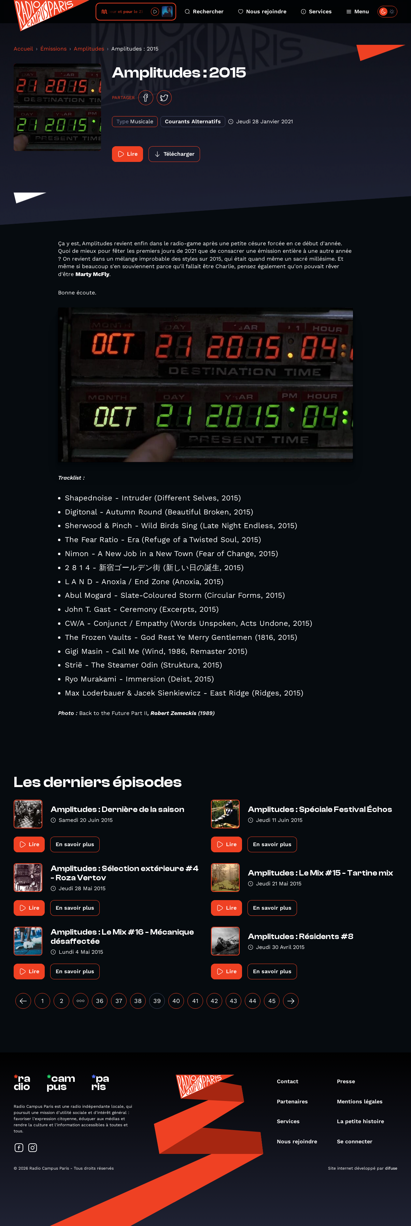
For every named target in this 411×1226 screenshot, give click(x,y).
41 (195, 1000)
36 (99, 1000)
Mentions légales (363, 1101)
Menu (357, 11)
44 (252, 1000)
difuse (391, 1168)
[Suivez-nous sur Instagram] (32, 1148)
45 (271, 1000)
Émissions (53, 48)
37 (118, 1000)
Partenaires (296, 1101)
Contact (291, 1081)
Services (316, 11)
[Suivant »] (290, 1000)
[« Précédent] (23, 1000)
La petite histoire (364, 1121)
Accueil (23, 48)
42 (214, 1000)
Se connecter (358, 1141)
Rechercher (204, 11)
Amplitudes (89, 48)
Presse (349, 1081)
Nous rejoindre (262, 11)
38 (138, 1000)
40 (176, 1000)
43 (233, 1000)
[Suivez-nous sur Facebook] (19, 1148)
